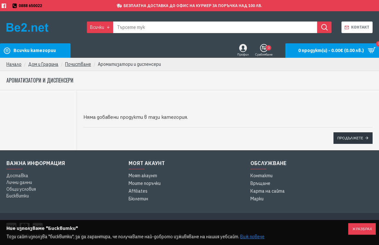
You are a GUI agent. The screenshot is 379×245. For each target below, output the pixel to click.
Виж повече (252, 237)
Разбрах (364, 228)
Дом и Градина (43, 64)
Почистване (78, 64)
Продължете (350, 138)
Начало (13, 64)
